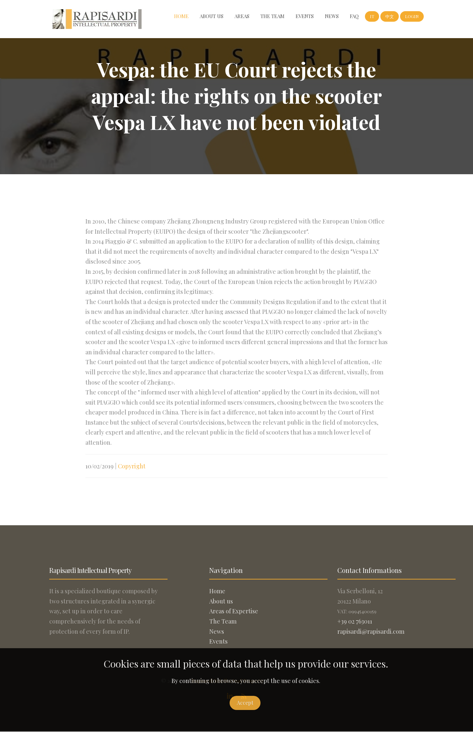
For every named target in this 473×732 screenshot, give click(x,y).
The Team (272, 16)
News (332, 16)
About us (211, 16)
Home (181, 16)
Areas (242, 16)
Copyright (132, 473)
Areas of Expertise (233, 611)
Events (305, 16)
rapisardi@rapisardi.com (370, 631)
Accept (245, 702)
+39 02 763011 (354, 621)
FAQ (354, 16)
